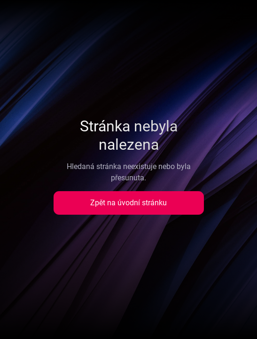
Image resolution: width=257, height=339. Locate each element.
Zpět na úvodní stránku (128, 202)
